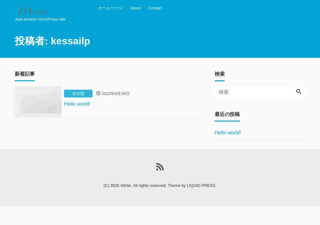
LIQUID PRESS (201, 185)
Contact (155, 8)
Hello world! (228, 132)
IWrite (125, 185)
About (135, 8)
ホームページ (110, 8)
